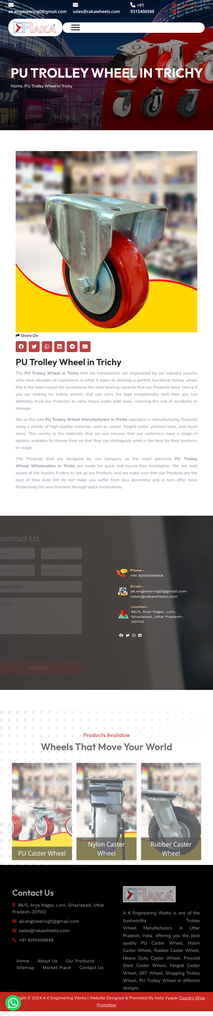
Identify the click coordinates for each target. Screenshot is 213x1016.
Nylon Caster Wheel (106, 865)
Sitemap (21, 983)
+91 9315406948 (146, 587)
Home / (18, 86)
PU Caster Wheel (36, 870)
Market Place (55, 983)
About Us (45, 976)
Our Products (81, 976)
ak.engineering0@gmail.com (37, 8)
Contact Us (93, 983)
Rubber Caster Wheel (177, 865)
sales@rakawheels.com (96, 8)
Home (19, 976)
